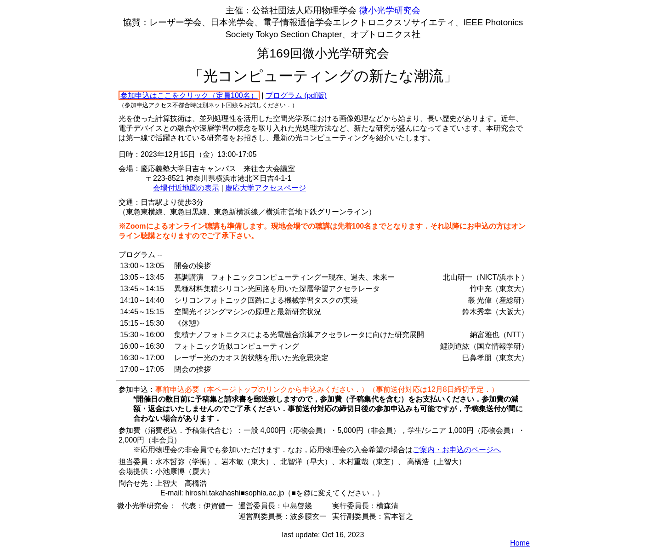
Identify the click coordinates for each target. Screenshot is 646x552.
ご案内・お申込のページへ (457, 450)
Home (520, 543)
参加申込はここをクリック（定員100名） (189, 95)
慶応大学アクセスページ (265, 188)
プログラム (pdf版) (296, 95)
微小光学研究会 (389, 10)
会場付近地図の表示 (186, 188)
